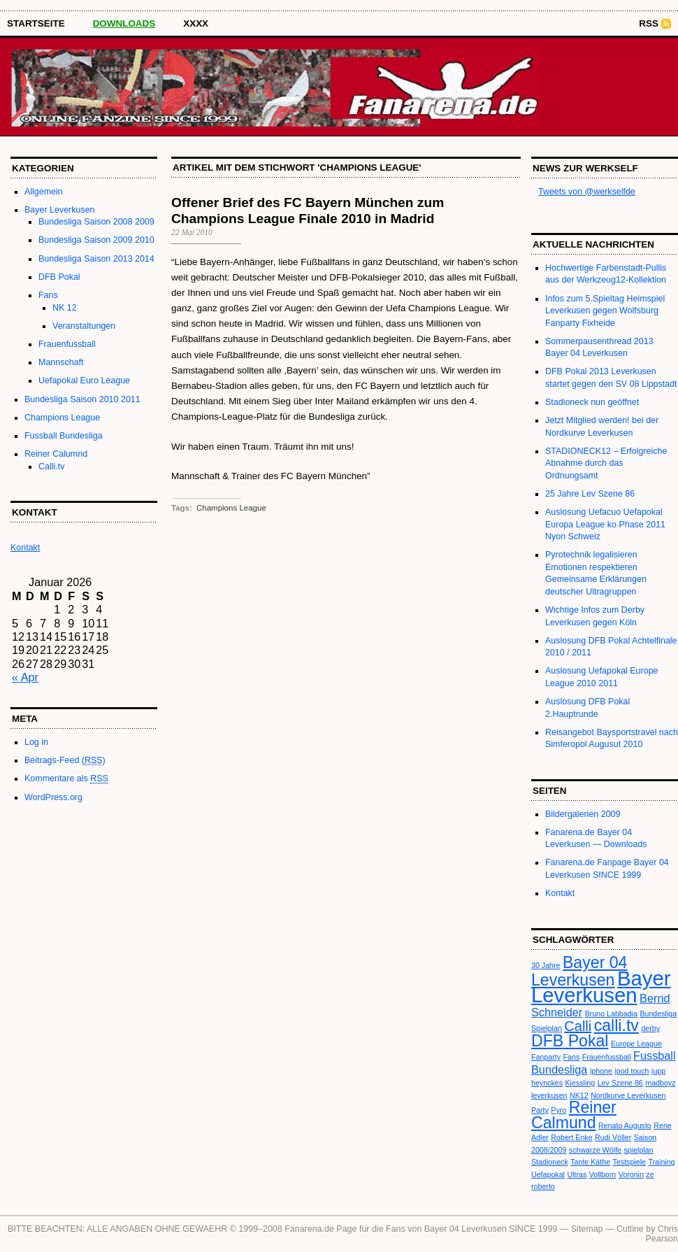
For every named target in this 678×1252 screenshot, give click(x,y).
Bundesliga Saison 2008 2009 (96, 222)
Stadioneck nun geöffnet (592, 402)
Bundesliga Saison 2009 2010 (96, 240)
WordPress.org (53, 797)
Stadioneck (549, 1162)
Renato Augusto (624, 1125)
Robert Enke (571, 1137)
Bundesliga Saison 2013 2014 (96, 259)
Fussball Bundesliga (63, 436)
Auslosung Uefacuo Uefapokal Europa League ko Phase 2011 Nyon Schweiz (605, 524)
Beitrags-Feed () (65, 760)
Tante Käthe (590, 1162)
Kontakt (560, 893)
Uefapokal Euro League (84, 380)
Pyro (558, 1110)
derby (650, 1028)
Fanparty (546, 1057)
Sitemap (587, 1229)
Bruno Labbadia (611, 1013)
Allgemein (43, 192)
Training (661, 1162)
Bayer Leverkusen (59, 210)
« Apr (25, 677)
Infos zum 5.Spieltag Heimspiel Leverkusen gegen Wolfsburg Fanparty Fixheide (605, 311)
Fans (48, 295)
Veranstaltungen (83, 326)
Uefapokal (548, 1174)
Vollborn (602, 1174)
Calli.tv (51, 466)
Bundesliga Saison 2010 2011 (82, 399)
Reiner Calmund (573, 1114)
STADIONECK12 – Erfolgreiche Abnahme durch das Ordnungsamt (606, 463)
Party (540, 1110)
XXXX (195, 23)
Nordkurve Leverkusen (628, 1095)
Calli (577, 1026)
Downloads (124, 23)
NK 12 (64, 308)
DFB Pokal (59, 277)
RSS (648, 23)
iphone (601, 1071)
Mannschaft (60, 362)
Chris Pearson (662, 1234)
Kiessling (580, 1083)
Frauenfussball (67, 344)
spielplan (639, 1150)
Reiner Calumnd (55, 454)
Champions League (62, 417)
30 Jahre (545, 965)
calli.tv (616, 1025)
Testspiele (629, 1162)
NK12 (579, 1095)
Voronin (631, 1174)
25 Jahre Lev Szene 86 (590, 494)
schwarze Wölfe (595, 1150)
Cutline (630, 1229)
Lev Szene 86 (620, 1083)
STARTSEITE (36, 23)
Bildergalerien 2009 (582, 814)
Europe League (636, 1043)
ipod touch (631, 1071)
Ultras (576, 1174)
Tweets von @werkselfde (586, 192)
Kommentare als (66, 779)
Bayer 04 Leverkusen (579, 970)
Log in (36, 742)
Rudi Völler (613, 1137)
